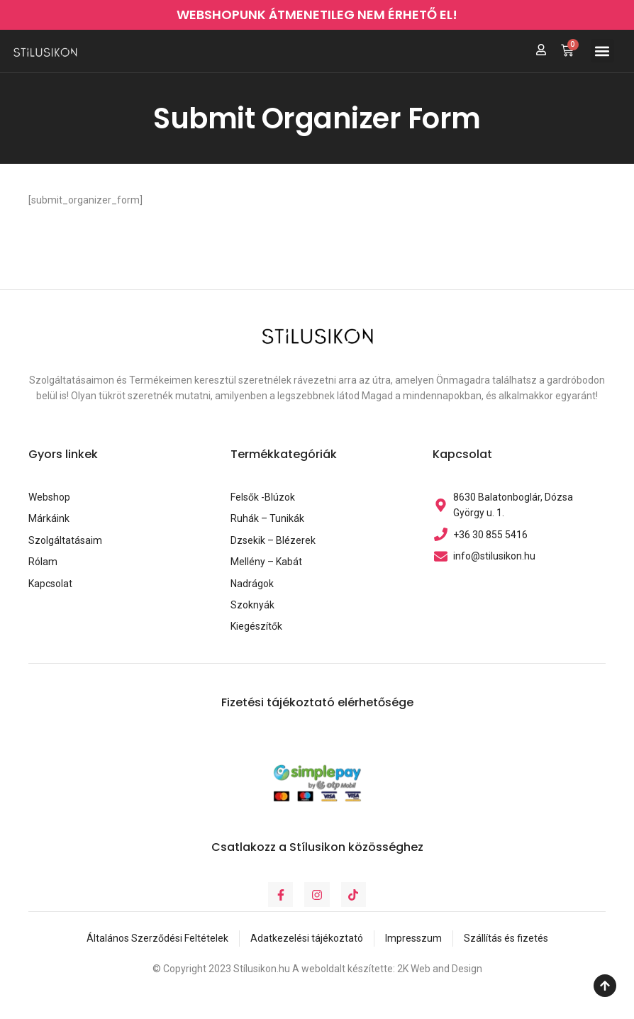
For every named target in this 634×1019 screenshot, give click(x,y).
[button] (602, 50)
